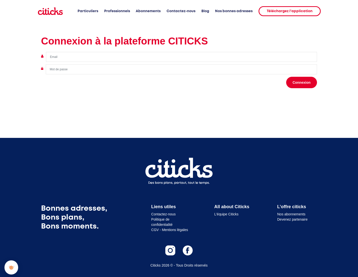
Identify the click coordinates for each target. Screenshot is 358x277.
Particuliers (88, 11)
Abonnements (148, 11)
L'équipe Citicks (226, 214)
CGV (155, 230)
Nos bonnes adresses (234, 11)
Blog (205, 11)
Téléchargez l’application (290, 11)
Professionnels (117, 11)
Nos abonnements (291, 214)
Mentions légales (175, 230)
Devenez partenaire (292, 219)
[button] (11, 267)
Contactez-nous (181, 11)
